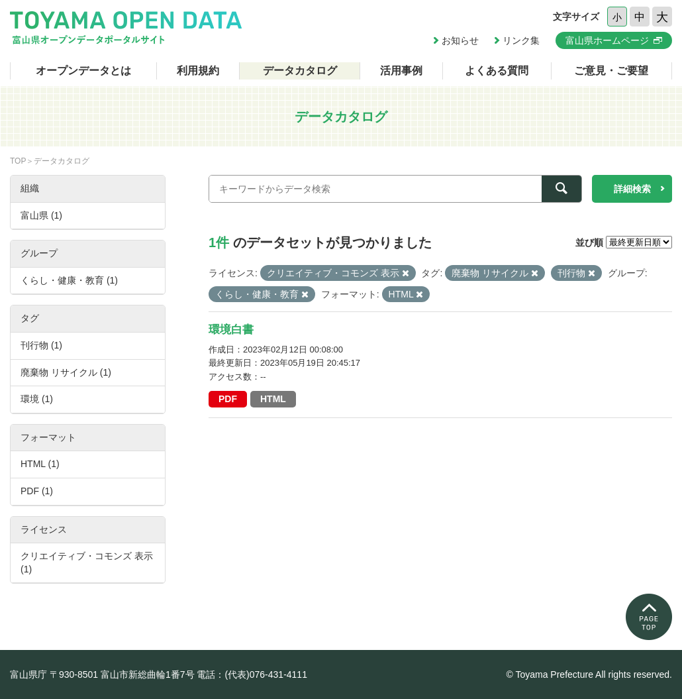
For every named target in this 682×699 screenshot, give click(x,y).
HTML (273, 399)
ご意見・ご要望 (611, 70)
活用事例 (401, 70)
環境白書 (231, 329)
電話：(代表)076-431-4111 (252, 674)
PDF (228, 399)
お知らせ (460, 40)
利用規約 (198, 70)
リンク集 (521, 40)
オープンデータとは (83, 70)
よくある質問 (496, 70)
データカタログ (300, 70)
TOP (18, 161)
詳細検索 (632, 189)
